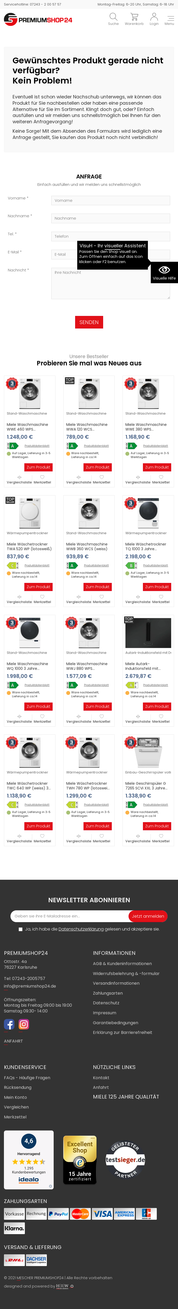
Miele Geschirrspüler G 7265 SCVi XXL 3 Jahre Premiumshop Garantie (146, 788)
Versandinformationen (116, 983)
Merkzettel (42, 479)
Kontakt (101, 1078)
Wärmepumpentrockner (27, 533)
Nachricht (17, 270)
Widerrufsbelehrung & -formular (126, 974)
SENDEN (89, 322)
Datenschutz (106, 1003)
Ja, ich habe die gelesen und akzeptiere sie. (92, 929)
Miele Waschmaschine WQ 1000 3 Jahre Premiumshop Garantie (28, 668)
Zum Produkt (38, 467)
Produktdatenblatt (37, 446)
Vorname (17, 198)
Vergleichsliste (19, 479)
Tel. (11, 234)
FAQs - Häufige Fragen (27, 1078)
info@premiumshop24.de (30, 986)
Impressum (104, 1013)
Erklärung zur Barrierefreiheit (122, 1032)
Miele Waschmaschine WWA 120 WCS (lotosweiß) (87, 429)
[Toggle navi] (169, 21)
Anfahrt (101, 1087)
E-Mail (13, 252)
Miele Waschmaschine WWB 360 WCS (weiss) (87, 547)
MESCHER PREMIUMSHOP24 (40, 1277)
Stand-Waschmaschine (27, 413)
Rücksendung (17, 1087)
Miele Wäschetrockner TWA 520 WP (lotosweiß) (29, 547)
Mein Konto (15, 1097)
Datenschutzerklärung (81, 929)
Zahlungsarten (108, 993)
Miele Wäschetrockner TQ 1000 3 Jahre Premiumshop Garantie (146, 549)
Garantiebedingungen (115, 1023)
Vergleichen (16, 1107)
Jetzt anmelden (148, 916)
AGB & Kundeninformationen (122, 964)
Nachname (18, 216)
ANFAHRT (13, 1041)
